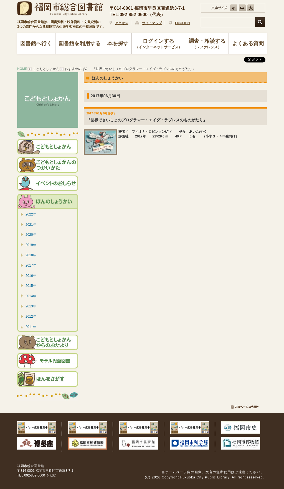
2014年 (31, 296)
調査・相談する (207, 44)
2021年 (31, 225)
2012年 (31, 317)
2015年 (31, 286)
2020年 (31, 235)
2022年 (31, 214)
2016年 (31, 276)
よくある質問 (248, 43)
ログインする (158, 44)
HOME (22, 69)
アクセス (121, 23)
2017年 (31, 265)
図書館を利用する (80, 43)
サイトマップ (152, 23)
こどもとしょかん (46, 69)
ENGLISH (182, 23)
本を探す (117, 43)
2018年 (31, 255)
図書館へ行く (36, 43)
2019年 (31, 245)
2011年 (31, 327)
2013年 (31, 306)
